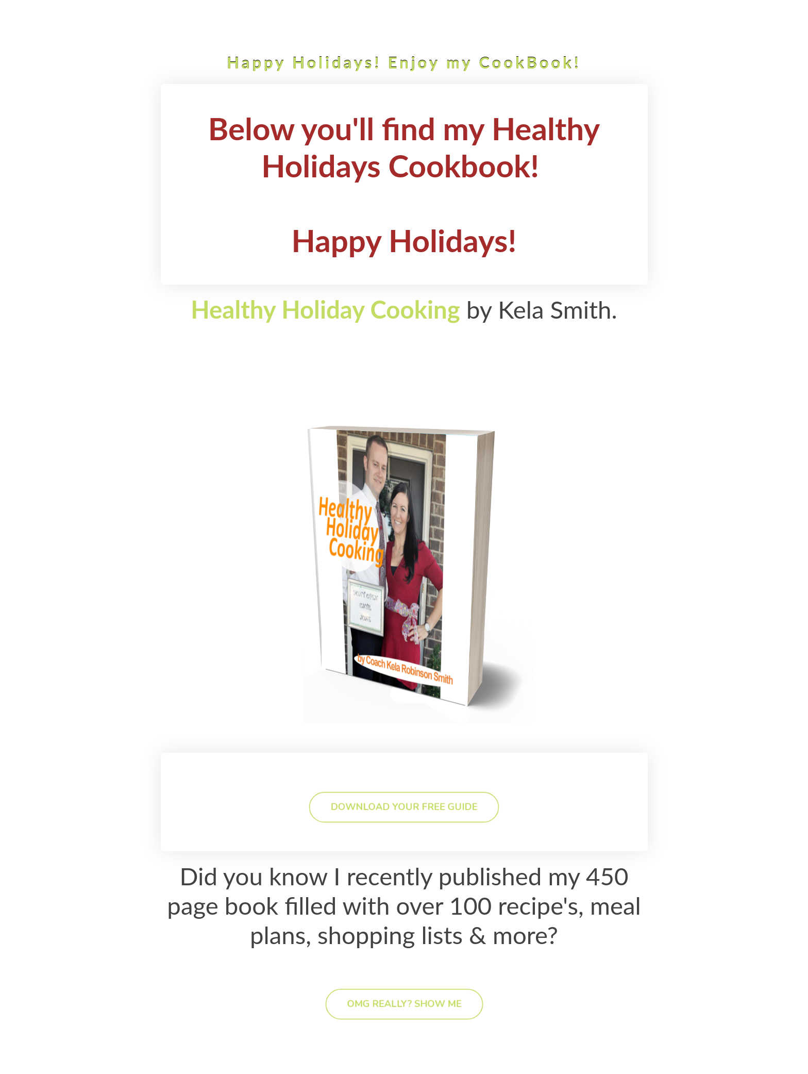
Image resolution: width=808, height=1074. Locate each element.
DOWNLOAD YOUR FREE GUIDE (404, 807)
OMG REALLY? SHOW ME (404, 1004)
